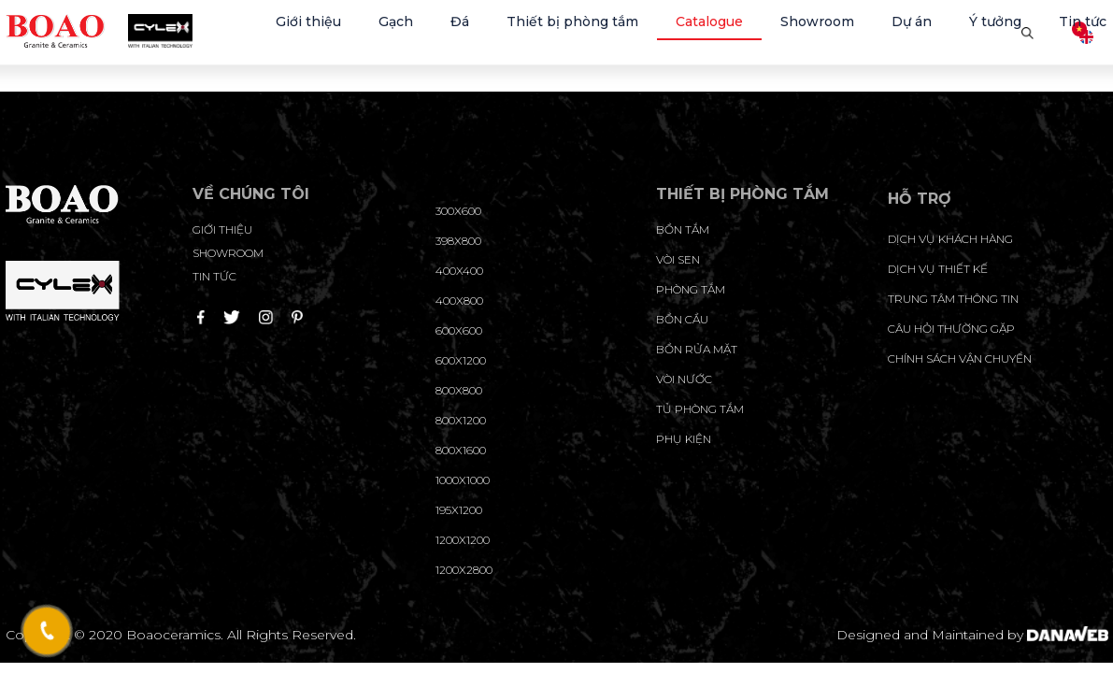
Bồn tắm (682, 229)
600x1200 (460, 360)
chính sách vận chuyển (960, 358)
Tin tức (214, 276)
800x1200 (460, 420)
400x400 (459, 271)
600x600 (458, 330)
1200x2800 (463, 570)
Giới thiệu (222, 229)
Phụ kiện (683, 439)
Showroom (228, 253)
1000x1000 (462, 480)
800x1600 (460, 450)
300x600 (458, 211)
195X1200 (458, 510)
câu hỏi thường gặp (951, 329)
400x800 (459, 301)
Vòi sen (678, 259)
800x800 (458, 390)
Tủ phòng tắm (700, 409)
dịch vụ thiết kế (938, 269)
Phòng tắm (690, 289)
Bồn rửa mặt (696, 349)
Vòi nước (684, 379)
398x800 (458, 241)
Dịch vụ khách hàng (950, 239)
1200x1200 (462, 540)
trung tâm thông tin (953, 299)
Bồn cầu (682, 319)
